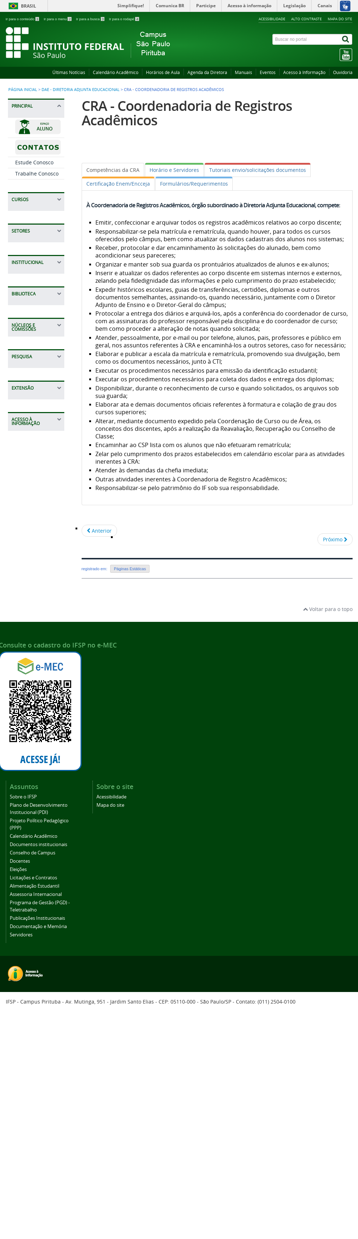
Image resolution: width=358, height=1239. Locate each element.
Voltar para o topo (328, 839)
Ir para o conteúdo (23, 19)
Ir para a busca (90, 19)
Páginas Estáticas (130, 569)
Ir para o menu (58, 19)
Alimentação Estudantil (34, 1116)
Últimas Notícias (68, 72)
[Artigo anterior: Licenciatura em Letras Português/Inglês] (99, 531)
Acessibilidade (272, 18)
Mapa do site (340, 18)
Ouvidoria (343, 72)
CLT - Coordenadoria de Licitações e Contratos (38, 389)
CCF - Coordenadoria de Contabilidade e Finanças (35, 448)
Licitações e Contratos (33, 1107)
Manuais (243, 72)
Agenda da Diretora (207, 72)
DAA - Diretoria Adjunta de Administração (33, 364)
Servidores (21, 1164)
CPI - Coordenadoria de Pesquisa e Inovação (37, 572)
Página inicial (22, 89)
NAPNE (24, 530)
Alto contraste (306, 18)
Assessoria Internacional (36, 1124)
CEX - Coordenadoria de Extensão (35, 548)
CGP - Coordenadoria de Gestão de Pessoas (36, 595)
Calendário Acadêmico (115, 72)
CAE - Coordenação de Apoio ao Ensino (36, 277)
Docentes (20, 1091)
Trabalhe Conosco (37, 173)
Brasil (28, 6)
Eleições (18, 1099)
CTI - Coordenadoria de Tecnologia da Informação (37, 513)
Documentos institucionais (38, 1074)
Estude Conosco (34, 162)
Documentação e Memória (38, 1156)
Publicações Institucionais (37, 1148)
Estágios (25, 344)
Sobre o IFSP (23, 1026)
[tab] (113, 170)
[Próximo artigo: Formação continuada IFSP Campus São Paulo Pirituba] (335, 539)
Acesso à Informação (304, 72)
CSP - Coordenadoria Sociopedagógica (34, 298)
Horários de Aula (163, 72)
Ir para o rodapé (124, 19)
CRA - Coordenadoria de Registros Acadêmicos (35, 323)
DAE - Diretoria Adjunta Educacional (81, 89)
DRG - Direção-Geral (33, 473)
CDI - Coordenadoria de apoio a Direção (37, 492)
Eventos (268, 72)
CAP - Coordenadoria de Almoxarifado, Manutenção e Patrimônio (35, 417)
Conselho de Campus (32, 1082)
